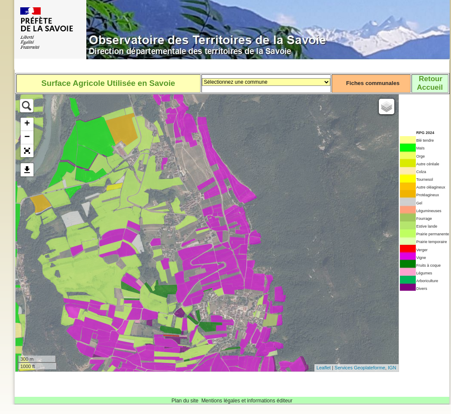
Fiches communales (372, 83)
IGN (392, 367)
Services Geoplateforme (360, 367)
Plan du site (184, 401)
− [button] (27, 137)
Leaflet (324, 367)
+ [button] (27, 124)
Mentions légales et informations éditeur (247, 401)
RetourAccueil (429, 83)
